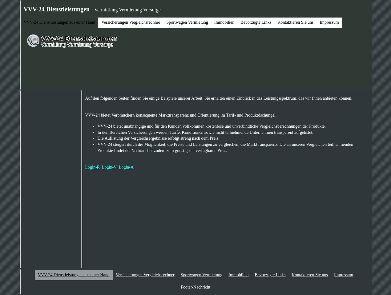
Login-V (109, 167)
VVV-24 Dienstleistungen (79, 38)
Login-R (92, 167)
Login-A (126, 167)
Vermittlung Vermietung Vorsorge (77, 44)
